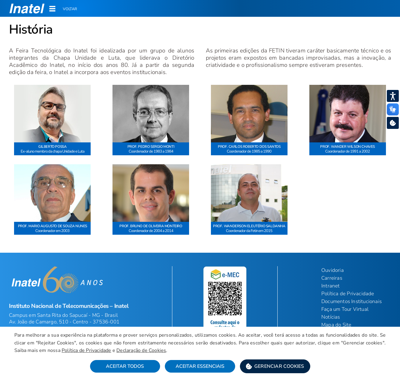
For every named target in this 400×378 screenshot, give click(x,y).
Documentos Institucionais (351, 301)
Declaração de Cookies (141, 350)
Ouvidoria (332, 270)
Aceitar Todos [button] (125, 366)
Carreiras (331, 278)
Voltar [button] (70, 9)
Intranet (330, 285)
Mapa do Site (336, 324)
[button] (27, 8)
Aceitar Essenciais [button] (200, 366)
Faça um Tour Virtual (345, 309)
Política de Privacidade (347, 293)
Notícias (330, 317)
